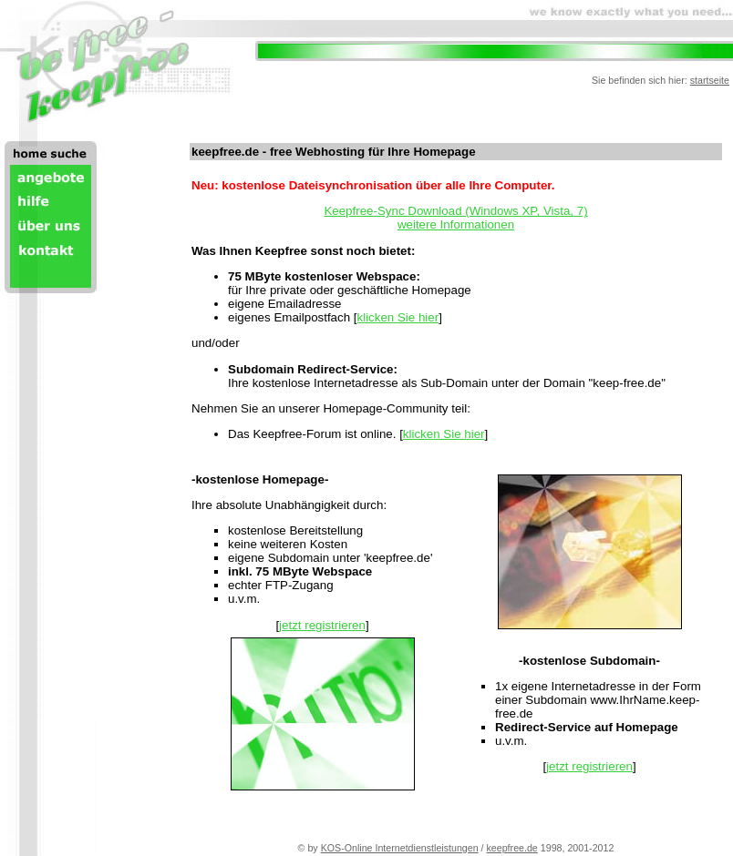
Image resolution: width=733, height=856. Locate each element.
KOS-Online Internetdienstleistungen (400, 847)
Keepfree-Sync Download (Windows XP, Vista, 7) (455, 211)
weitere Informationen (455, 224)
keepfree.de (512, 847)
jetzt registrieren (322, 625)
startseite (709, 80)
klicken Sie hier (398, 317)
